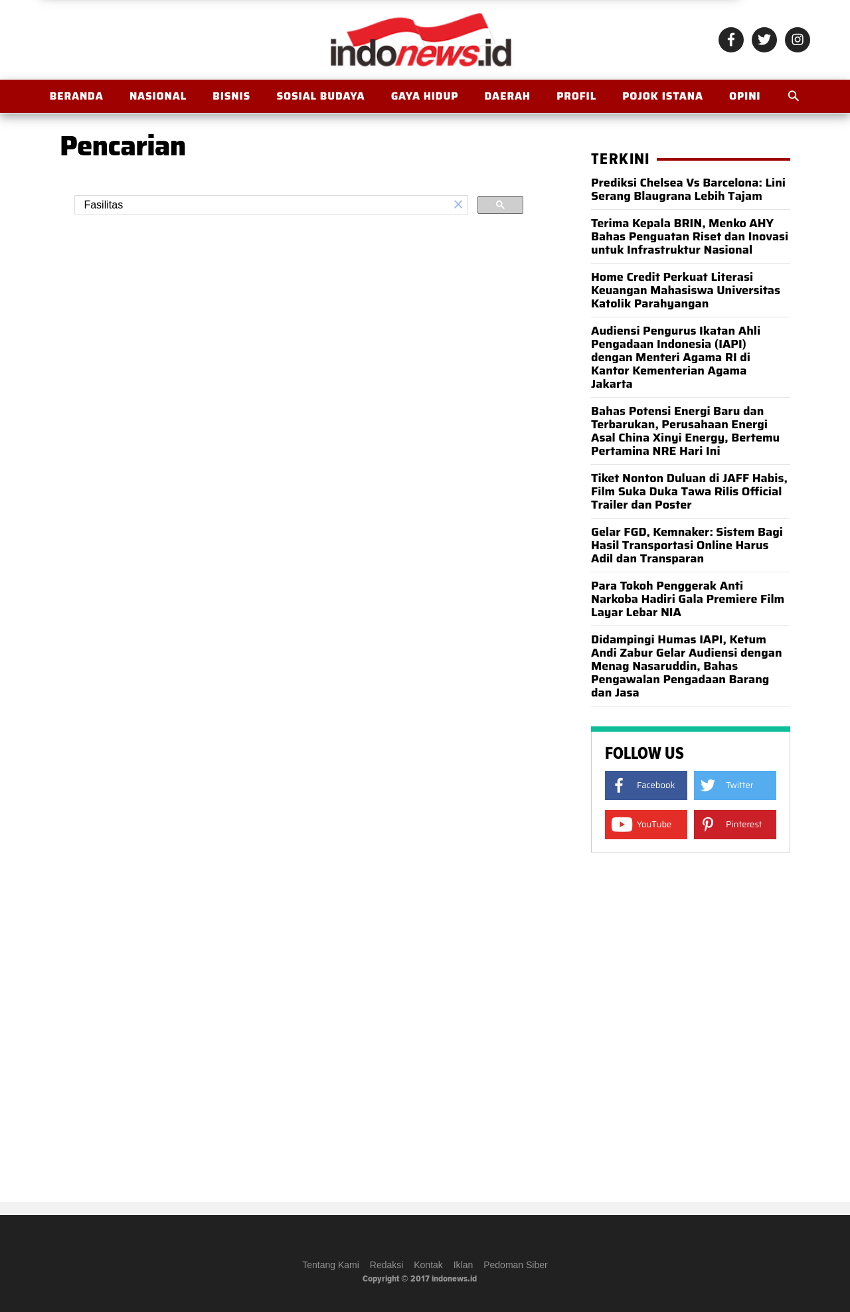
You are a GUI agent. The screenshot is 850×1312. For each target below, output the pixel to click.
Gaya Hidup (425, 96)
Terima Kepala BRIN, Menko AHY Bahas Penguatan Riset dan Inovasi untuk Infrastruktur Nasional (689, 236)
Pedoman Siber (515, 1265)
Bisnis (231, 96)
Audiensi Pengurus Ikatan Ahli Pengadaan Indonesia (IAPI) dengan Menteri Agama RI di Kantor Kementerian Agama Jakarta (675, 357)
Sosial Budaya (320, 96)
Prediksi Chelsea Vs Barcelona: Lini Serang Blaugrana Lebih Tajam (688, 189)
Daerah (507, 96)
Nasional (158, 96)
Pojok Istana (662, 96)
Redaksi (387, 1265)
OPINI (744, 96)
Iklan (463, 1265)
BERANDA (77, 96)
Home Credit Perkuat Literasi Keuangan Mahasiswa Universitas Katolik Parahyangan (685, 290)
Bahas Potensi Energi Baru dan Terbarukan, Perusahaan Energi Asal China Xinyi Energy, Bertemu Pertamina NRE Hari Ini (685, 431)
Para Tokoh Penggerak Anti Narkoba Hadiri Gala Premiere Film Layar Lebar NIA (687, 598)
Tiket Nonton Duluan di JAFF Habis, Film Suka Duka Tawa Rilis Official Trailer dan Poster (689, 491)
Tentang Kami (330, 1265)
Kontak (428, 1265)
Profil (576, 96)
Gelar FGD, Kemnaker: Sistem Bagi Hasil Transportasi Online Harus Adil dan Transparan (687, 545)
